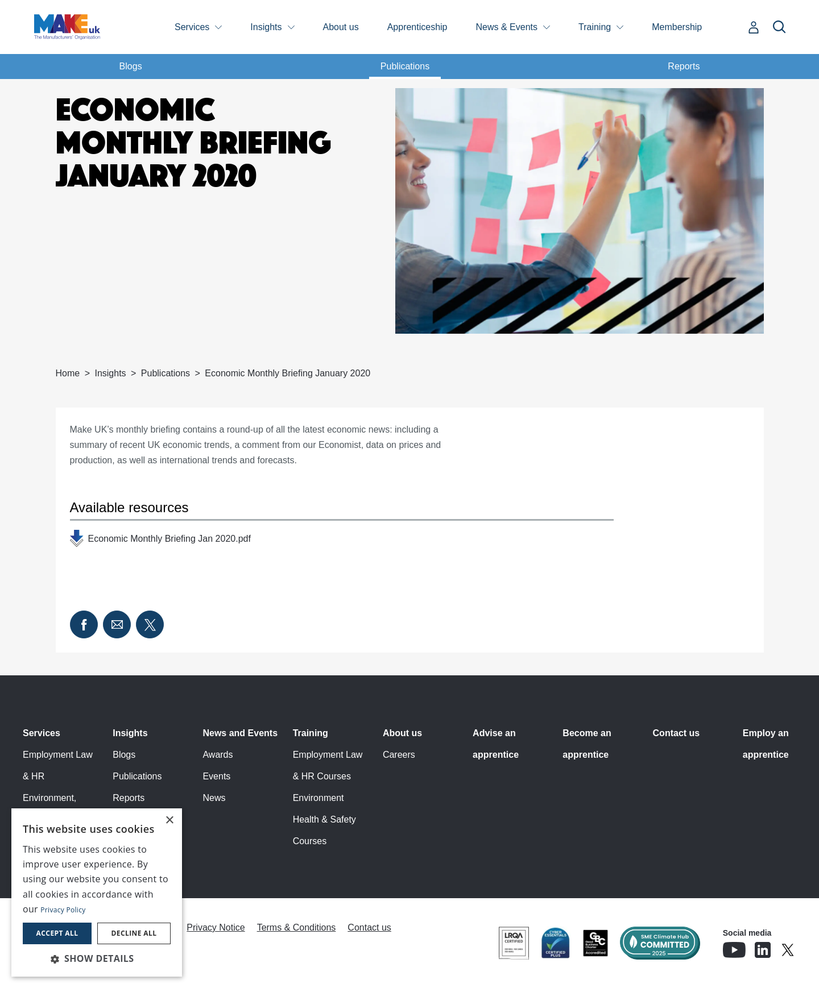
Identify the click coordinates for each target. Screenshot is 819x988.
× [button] (169, 820)
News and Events (240, 733)
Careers (399, 754)
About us (341, 27)
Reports (684, 66)
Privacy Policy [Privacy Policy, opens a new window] (62, 910)
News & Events (506, 27)
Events (216, 776)
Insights (266, 27)
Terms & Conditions (296, 927)
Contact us (676, 733)
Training (594, 27)
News (213, 798)
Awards (217, 754)
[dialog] (96, 892)
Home (68, 373)
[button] (97, 958)
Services (192, 27)
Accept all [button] (57, 933)
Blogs (130, 66)
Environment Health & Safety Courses (324, 819)
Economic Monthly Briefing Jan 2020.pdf (169, 538)
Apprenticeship (417, 27)
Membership (677, 27)
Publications (404, 66)
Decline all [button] (134, 933)
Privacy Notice (216, 927)
